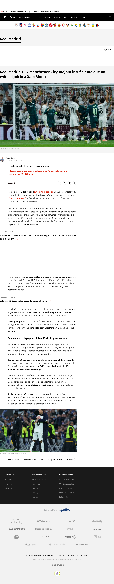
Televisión (8, 488)
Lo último (8, 484)
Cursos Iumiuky (65, 488)
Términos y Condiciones (33, 555)
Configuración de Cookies (66, 555)
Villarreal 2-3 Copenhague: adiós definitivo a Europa (25, 301)
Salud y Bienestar (66, 497)
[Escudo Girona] (51, 25)
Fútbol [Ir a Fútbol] (12, 17)
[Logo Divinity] (97, 521)
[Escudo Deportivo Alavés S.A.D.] (29, 25)
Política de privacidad (49, 555)
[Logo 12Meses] (97, 536)
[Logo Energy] (97, 529)
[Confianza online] (57, 575)
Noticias (8, 479)
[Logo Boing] (70, 529)
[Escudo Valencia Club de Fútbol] (93, 25)
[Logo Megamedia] (58, 565)
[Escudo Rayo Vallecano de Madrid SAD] (67, 25)
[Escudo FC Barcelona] (42, 25)
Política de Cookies (82, 555)
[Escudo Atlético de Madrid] (21, 25)
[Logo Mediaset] (57, 511)
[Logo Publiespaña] (57, 544)
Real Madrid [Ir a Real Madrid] (10, 39)
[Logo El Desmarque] (17, 529)
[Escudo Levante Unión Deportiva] (55, 25)
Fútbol (17, 459)
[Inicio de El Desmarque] (4, 17)
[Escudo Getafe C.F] (46, 25)
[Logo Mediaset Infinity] (16, 521)
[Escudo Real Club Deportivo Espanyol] (38, 25)
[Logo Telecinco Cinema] (70, 537)
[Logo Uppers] (43, 537)
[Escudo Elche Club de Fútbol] (34, 25)
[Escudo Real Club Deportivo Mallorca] (59, 25)
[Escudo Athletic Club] (17, 25)
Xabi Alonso (70, 459)
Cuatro (35, 488)
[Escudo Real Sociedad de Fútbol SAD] (84, 25)
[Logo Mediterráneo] (84, 544)
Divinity (35, 492)
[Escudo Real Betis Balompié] (72, 25)
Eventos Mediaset (66, 492)
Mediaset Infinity (39, 479)
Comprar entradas (67, 479)
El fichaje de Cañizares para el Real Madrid (45, 12)
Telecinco (36, 484)
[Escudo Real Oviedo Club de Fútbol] (80, 25)
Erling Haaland (57, 459)
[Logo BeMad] (16, 537)
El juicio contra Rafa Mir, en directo (14, 12)
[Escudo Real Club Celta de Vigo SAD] (25, 25)
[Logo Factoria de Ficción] (43, 529)
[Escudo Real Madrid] (76, 25)
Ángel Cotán (10, 158)
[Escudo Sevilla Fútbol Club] (89, 25)
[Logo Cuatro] (70, 521)
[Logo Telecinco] (43, 521)
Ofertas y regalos (66, 484)
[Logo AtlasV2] (30, 544)
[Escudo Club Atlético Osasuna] (63, 25)
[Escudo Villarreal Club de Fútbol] (97, 25)
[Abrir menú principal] (110, 17)
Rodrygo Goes (44, 459)
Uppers (35, 497)
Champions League (29, 459)
